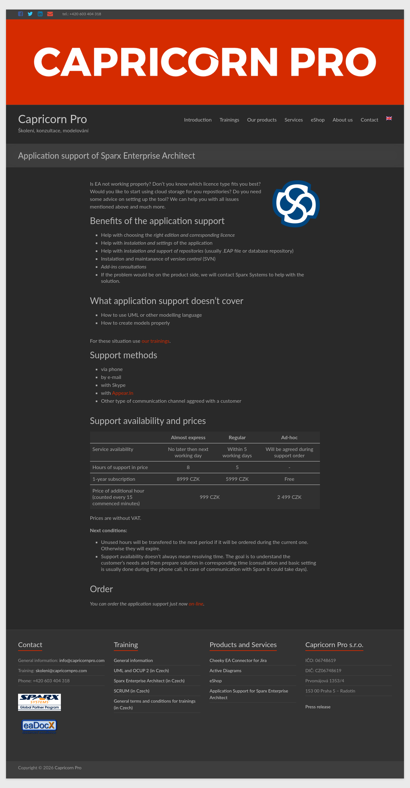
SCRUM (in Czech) (131, 690)
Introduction (198, 119)
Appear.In (122, 393)
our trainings (156, 341)
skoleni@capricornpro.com (61, 670)
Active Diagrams (225, 670)
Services (293, 119)
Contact (369, 119)
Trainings (229, 119)
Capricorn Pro (52, 119)
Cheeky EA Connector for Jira (238, 660)
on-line (196, 603)
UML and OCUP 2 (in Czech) (141, 670)
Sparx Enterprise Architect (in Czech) (149, 680)
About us (343, 119)
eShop (318, 119)
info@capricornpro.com (82, 660)
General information (133, 660)
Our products (262, 119)
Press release (318, 706)
